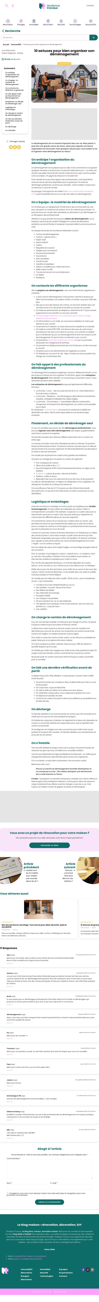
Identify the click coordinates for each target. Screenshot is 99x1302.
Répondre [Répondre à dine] (10, 970)
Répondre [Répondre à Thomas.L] (10, 1061)
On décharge (10, 127)
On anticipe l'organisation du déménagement (12, 75)
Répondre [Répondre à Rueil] (10, 1012)
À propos (63, 1276)
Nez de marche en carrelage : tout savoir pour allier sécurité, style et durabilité (15, 927)
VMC (58, 465)
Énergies (21, 22)
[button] (11, 147)
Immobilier (34, 22)
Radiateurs (40, 474)
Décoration (48, 22)
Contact (90, 5)
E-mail (53, 1190)
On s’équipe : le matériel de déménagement (12, 82)
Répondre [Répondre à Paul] (10, 1077)
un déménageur (51, 410)
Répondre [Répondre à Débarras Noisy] (10, 1127)
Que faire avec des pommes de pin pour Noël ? (82, 926)
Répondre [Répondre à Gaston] (10, 993)
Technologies (75, 22)
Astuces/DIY (90, 22)
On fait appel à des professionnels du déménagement (13, 96)
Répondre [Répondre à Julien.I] (10, 1093)
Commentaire (14, 1166)
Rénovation (8, 22)
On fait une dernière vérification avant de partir (13, 121)
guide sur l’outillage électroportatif (27, 1266)
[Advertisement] (64, 124)
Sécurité (61, 22)
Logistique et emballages (10, 108)
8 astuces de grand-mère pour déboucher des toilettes (49, 926)
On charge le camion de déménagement (14, 114)
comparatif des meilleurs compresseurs (30, 1263)
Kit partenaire (66, 1280)
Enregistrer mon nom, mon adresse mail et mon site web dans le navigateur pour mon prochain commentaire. (46, 1201)
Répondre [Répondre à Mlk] (10, 1145)
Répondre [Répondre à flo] (10, 1046)
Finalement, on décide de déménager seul (14, 103)
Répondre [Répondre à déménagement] (10, 1030)
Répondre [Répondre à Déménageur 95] (10, 1109)
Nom (9, 1190)
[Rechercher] (93, 37)
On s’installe (10, 130)
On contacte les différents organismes (14, 89)
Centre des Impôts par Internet (61, 340)
